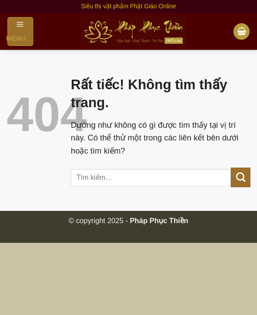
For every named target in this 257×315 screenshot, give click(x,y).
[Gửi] (240, 177)
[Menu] (20, 31)
